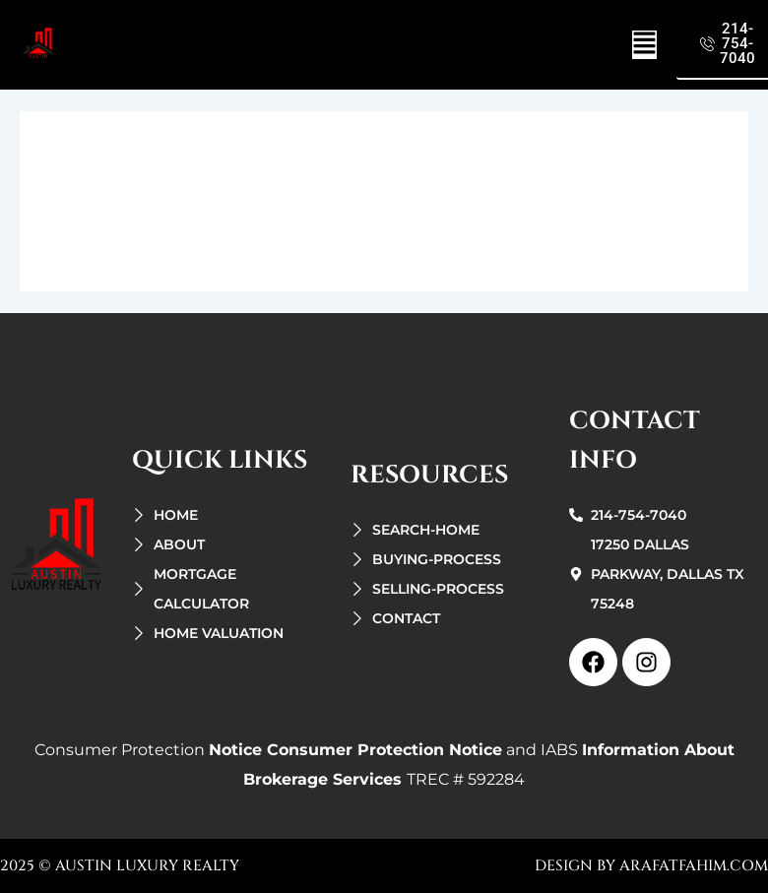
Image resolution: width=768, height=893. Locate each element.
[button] (644, 45)
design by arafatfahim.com (651, 866)
